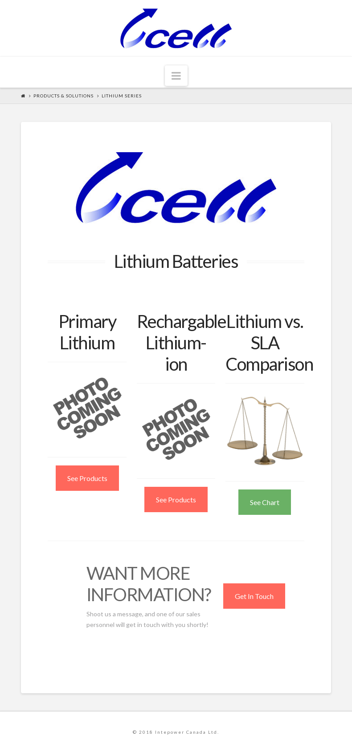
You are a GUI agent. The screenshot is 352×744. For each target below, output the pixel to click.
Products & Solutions (63, 95)
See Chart (264, 502)
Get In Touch (254, 596)
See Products (87, 478)
